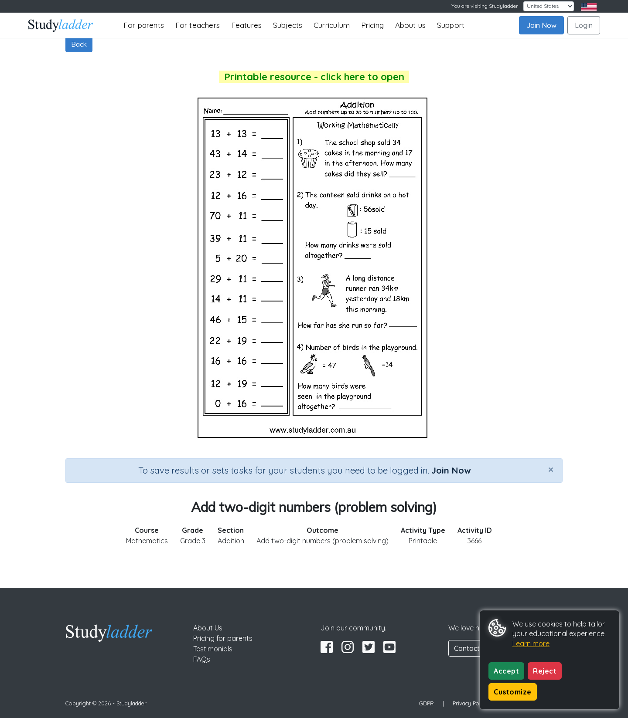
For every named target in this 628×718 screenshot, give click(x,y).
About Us (207, 627)
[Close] (550, 469)
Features (246, 25)
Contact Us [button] (472, 648)
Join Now (541, 25)
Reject (544, 671)
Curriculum (332, 25)
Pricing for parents (223, 638)
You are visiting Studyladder (484, 6)
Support (450, 25)
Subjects (288, 25)
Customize (513, 692)
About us (410, 25)
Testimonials (212, 648)
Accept (506, 671)
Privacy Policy (470, 703)
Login (584, 25)
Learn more (531, 643)
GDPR (426, 703)
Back (79, 44)
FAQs (201, 659)
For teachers (197, 25)
